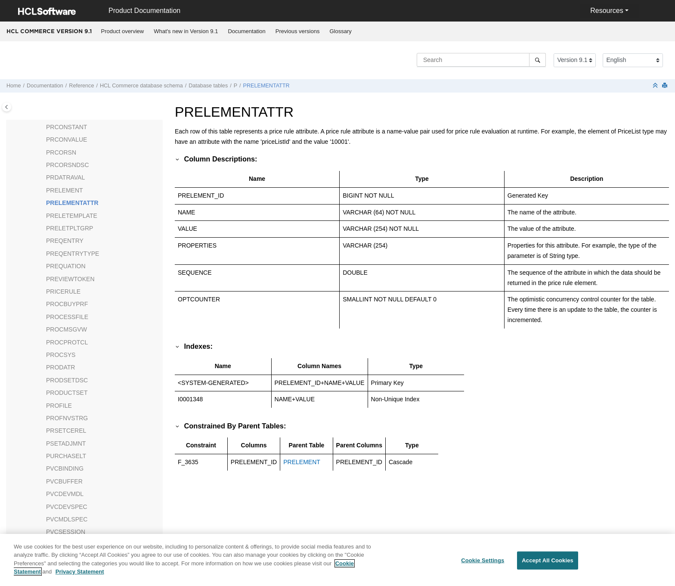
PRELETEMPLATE (71, 215)
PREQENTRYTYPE (72, 253)
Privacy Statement (80, 576)
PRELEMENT (64, 190)
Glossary (340, 31)
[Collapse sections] (656, 86)
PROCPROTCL (67, 342)
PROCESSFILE (67, 316)
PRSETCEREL (66, 430)
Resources (606, 10)
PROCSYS (60, 354)
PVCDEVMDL (65, 493)
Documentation (246, 31)
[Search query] (481, 60)
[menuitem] (122, 31)
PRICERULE (63, 291)
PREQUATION (66, 266)
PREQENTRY (65, 240)
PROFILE (59, 405)
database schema (141, 86)
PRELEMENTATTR (266, 86)
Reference (81, 86)
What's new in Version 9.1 (186, 31)
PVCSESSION (65, 531)
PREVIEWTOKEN (70, 279)
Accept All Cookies (547, 565)
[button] (42, 127)
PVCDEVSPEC (66, 506)
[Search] (537, 60)
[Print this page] (666, 86)
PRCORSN (61, 152)
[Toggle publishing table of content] (6, 107)
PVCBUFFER (64, 481)
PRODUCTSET (66, 392)
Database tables (208, 86)
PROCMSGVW (66, 329)
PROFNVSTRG (67, 418)
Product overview (122, 31)
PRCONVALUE (66, 139)
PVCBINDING (65, 468)
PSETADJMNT (66, 443)
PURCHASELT (66, 456)
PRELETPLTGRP (69, 228)
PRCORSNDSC (67, 164)
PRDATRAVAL (65, 177)
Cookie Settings (482, 565)
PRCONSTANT (66, 127)
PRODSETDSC (67, 380)
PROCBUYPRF (67, 304)
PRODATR (60, 367)
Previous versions (298, 31)
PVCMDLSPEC (66, 519)
